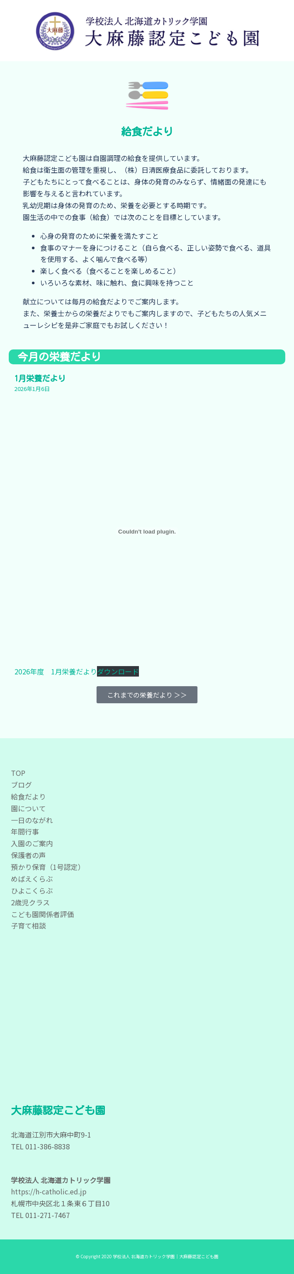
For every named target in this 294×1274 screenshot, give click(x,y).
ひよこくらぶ (32, 890)
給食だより (28, 796)
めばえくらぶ (32, 878)
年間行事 (25, 831)
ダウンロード (118, 671)
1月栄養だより (40, 378)
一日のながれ (32, 820)
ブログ (21, 784)
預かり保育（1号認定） (48, 867)
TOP (18, 773)
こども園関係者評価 (42, 914)
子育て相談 (28, 925)
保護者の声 (28, 855)
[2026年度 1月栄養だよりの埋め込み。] (147, 531)
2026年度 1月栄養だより (55, 671)
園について (28, 808)
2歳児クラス (30, 902)
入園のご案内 (32, 843)
